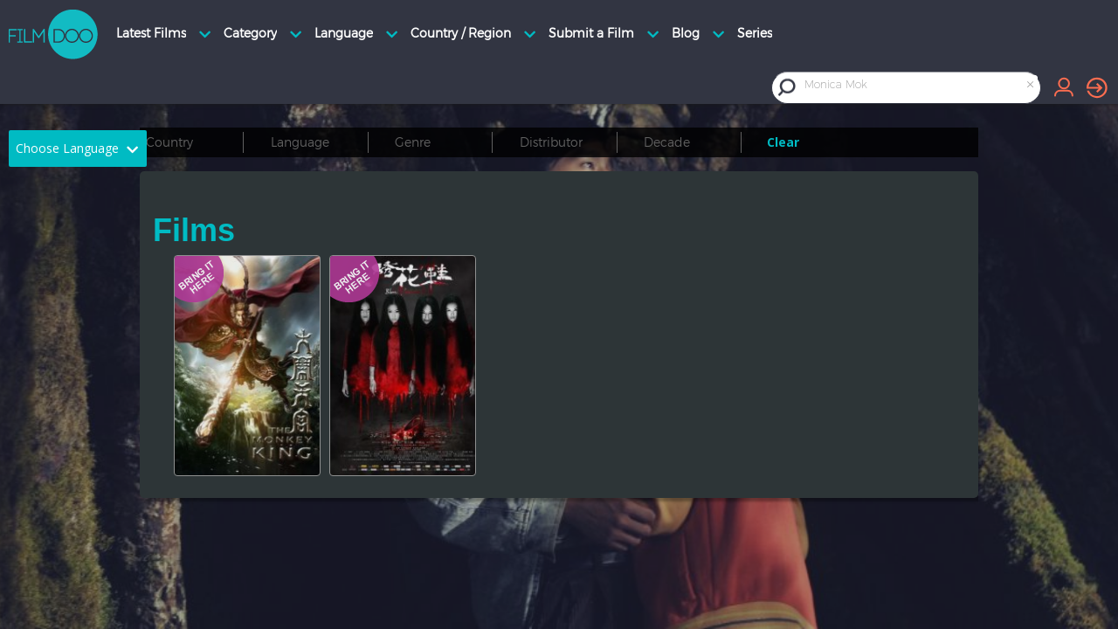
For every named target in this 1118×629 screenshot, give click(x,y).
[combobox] (920, 87)
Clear (783, 142)
